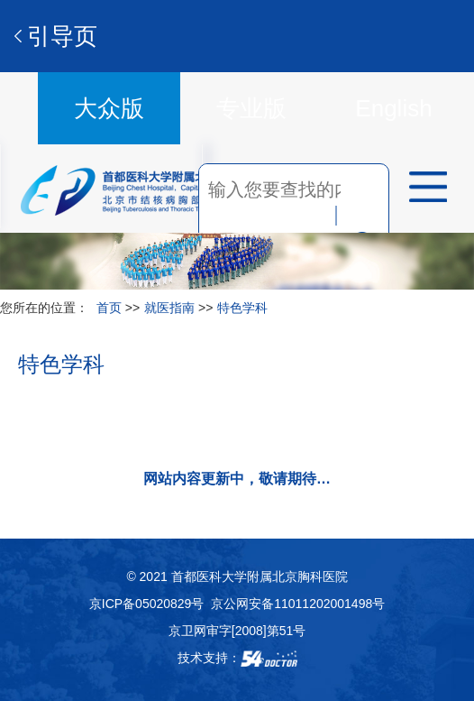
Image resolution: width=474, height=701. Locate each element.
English (393, 108)
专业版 (251, 108)
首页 (109, 307)
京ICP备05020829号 (147, 603)
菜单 (421, 189)
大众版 (109, 108)
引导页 (62, 36)
